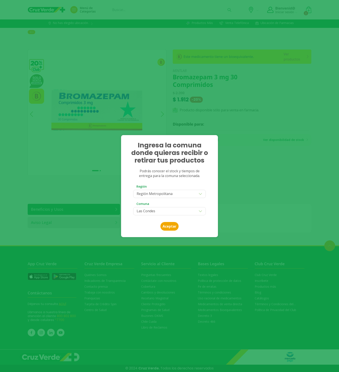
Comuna (142, 204)
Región (141, 186)
